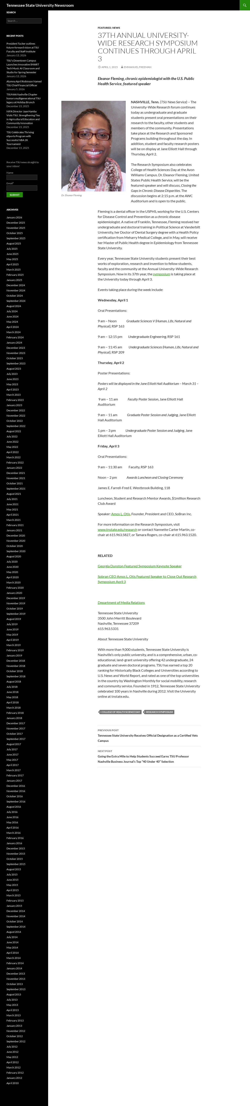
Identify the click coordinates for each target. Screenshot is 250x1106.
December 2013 (16, 973)
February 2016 (15, 838)
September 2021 (16, 488)
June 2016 (12, 817)
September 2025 (16, 238)
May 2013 (12, 1004)
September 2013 (16, 989)
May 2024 (12, 321)
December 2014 (16, 911)
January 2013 (14, 1025)
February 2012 (15, 1072)
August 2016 (14, 806)
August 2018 (14, 681)
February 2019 (15, 650)
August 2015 (14, 869)
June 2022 (12, 441)
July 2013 (12, 999)
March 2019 (14, 645)
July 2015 (12, 874)
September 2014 (16, 926)
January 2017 (14, 780)
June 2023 (12, 379)
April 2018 (13, 702)
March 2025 (14, 269)
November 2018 (16, 666)
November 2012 (16, 1031)
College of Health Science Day (120, 712)
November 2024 (16, 290)
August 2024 (14, 306)
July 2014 (12, 937)
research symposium (159, 712)
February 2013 (15, 1020)
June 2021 (12, 504)
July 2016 (12, 812)
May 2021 (12, 509)
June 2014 (12, 942)
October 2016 (15, 796)
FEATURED (104, 27)
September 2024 (16, 300)
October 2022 (15, 420)
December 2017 (16, 723)
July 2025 (12, 248)
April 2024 (13, 327)
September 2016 (16, 801)
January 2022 (14, 467)
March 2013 (14, 1015)
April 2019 (13, 639)
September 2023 (16, 363)
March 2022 (14, 457)
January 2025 (14, 280)
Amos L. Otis (120, 514)
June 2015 (12, 879)
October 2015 (15, 858)
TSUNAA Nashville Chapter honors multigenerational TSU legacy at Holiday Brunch (24, 98)
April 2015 (13, 890)
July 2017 (12, 749)
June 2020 (12, 566)
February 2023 (15, 400)
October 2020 (15, 546)
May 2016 (12, 822)
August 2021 (14, 493)
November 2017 (16, 728)
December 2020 (16, 535)
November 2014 (16, 916)
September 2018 (16, 676)
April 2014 (13, 952)
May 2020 (12, 572)
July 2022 (12, 436)
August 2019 (14, 619)
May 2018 (12, 697)
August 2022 (14, 431)
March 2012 (14, 1067)
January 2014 (14, 968)
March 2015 (14, 895)
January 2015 (14, 905)
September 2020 (16, 551)
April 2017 (13, 765)
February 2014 (15, 963)
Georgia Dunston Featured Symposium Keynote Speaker (140, 566)
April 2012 (13, 1062)
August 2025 (14, 243)
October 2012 (15, 1036)
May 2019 (12, 634)
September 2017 (16, 739)
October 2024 (15, 295)
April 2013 (13, 1010)
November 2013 (16, 978)
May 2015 (12, 885)
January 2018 (14, 718)
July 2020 (12, 561)
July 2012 (12, 1046)
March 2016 (14, 832)
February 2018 (15, 712)
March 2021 (14, 519)
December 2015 (16, 848)
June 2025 (12, 254)
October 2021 (15, 483)
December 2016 (16, 785)
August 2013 (14, 994)
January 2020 (14, 593)
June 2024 (12, 316)
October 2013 (15, 984)
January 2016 (14, 843)
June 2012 (12, 1051)
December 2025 (16, 222)
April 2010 (13, 1083)
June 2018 (12, 692)
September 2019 (16, 613)
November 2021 (16, 478)
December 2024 (16, 285)
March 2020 (14, 582)
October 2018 (15, 671)
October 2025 (15, 233)
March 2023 (14, 394)
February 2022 (15, 462)
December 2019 (16, 598)
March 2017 (14, 770)
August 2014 (14, 931)
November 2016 (16, 791)
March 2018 (14, 707)
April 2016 (13, 827)
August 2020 (14, 556)
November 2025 (16, 227)
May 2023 (12, 384)
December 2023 (16, 347)
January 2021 (14, 530)
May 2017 (12, 759)
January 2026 (14, 217)
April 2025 (13, 264)
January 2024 (14, 342)
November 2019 (16, 603)
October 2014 (15, 921)
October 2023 (15, 358)
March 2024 (14, 332)
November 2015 (16, 853)
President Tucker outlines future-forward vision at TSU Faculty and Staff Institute (23, 47)
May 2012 (12, 1057)
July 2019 (12, 624)
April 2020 (13, 577)
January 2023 (14, 405)
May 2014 (12, 947)
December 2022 (16, 410)
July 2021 (12, 499)
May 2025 (12, 259)
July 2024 (12, 311)
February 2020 (15, 587)
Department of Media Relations (121, 602)
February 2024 (15, 337)
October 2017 (15, 733)
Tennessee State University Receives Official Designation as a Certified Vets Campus (149, 735)
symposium (161, 274)
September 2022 (16, 426)
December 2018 (16, 660)
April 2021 (13, 514)
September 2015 (16, 864)
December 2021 (16, 473)
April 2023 (13, 389)
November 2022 (16, 415)
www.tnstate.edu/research (117, 529)
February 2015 (15, 900)
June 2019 (12, 629)
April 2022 (13, 452)
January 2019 (14, 655)
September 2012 (16, 1041)
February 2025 (15, 274)
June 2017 (12, 754)
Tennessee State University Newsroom (40, 5)
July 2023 (12, 373)
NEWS (116, 27)
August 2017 (14, 744)
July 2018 (12, 686)
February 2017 (15, 775)
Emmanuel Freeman (137, 67)
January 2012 (14, 1077)
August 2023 (14, 368)
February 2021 (15, 525)
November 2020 (16, 540)
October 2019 (15, 608)
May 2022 (12, 446)
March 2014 (14, 958)
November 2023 (16, 353)
